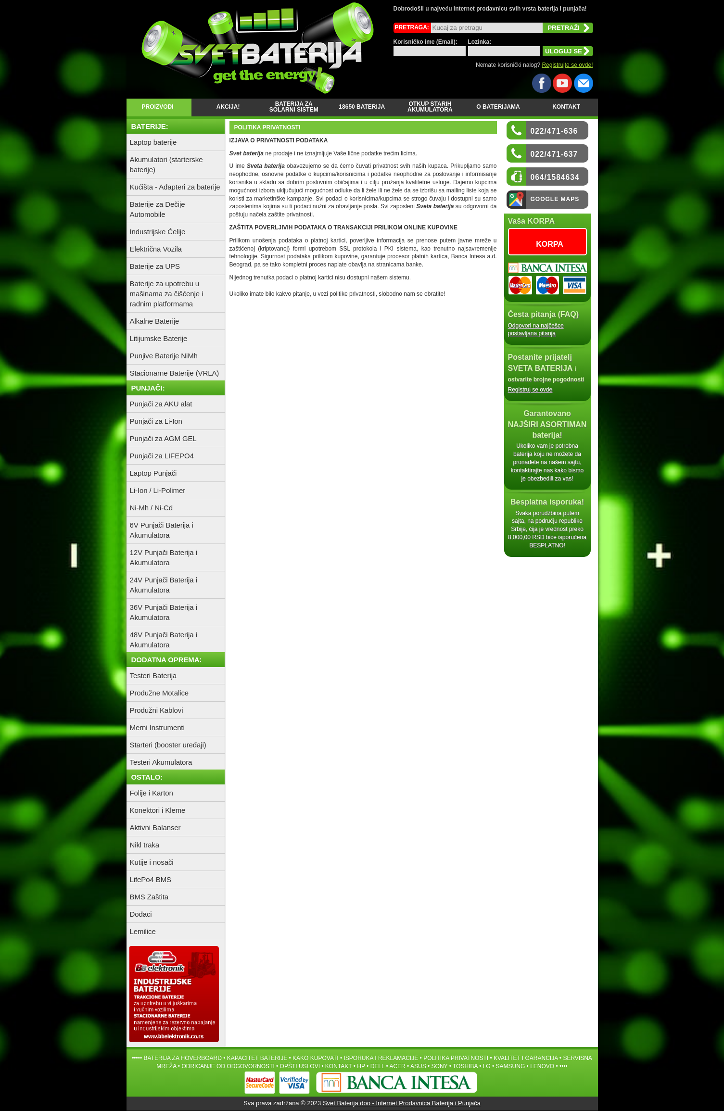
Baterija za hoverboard (182, 1058)
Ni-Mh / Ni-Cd (151, 508)
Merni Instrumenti (157, 727)
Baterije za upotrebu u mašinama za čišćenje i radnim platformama (166, 293)
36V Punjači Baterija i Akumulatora (163, 612)
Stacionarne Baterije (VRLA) (174, 373)
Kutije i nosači (152, 862)
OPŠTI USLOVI (300, 1066)
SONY (440, 1066)
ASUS (418, 1066)
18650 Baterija (362, 106)
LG (487, 1066)
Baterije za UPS (155, 266)
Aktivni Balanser (155, 827)
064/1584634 (555, 177)
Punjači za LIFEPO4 (162, 456)
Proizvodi (157, 106)
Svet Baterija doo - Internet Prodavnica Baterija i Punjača (402, 1103)
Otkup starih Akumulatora (430, 107)
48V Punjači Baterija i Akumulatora (163, 640)
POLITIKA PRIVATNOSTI (455, 1058)
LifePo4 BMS (150, 879)
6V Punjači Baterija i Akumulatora (161, 530)
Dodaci (141, 914)
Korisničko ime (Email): (425, 41)
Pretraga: (412, 27)
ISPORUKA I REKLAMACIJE (381, 1058)
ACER (397, 1066)
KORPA (549, 244)
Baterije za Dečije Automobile (157, 209)
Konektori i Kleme (158, 810)
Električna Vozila (156, 249)
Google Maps (555, 199)
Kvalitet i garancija (526, 1058)
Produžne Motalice (159, 693)
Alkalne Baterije (154, 321)
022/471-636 (554, 131)
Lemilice (143, 931)
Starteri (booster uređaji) (168, 745)
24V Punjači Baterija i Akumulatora (163, 585)
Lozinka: (480, 41)
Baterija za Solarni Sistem (293, 107)
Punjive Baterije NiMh (164, 356)
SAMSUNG (510, 1066)
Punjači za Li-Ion (156, 421)
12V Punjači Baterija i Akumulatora (163, 557)
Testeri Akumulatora (161, 762)
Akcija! (226, 107)
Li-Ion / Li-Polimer (158, 490)
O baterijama (498, 106)
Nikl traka (145, 845)
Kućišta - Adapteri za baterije (175, 187)
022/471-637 (554, 154)
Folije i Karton (151, 793)
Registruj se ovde (530, 389)
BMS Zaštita (149, 897)
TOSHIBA (465, 1066)
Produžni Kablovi (156, 710)
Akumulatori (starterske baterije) (166, 164)
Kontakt (566, 106)
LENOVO (542, 1066)
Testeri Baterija (153, 675)
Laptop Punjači (153, 473)
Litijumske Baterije (159, 338)
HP (361, 1066)
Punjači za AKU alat (161, 404)
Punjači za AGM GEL (163, 438)
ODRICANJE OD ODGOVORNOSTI (227, 1066)
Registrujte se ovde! (567, 65)
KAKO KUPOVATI (315, 1058)
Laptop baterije (153, 142)
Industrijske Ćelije (158, 231)
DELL (377, 1066)
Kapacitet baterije (257, 1058)
